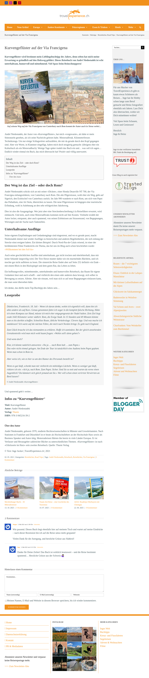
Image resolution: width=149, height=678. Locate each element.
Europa (38, 27)
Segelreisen (118, 368)
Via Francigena (88, 457)
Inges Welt (118, 357)
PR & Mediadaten (14, 646)
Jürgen (15, 524)
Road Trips (39, 457)
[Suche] (142, 47)
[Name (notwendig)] (21, 594)
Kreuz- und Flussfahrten (124, 364)
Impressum (11, 628)
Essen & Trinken (101, 27)
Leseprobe (10, 170)
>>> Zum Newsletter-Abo (125, 235)
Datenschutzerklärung (16, 634)
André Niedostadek (56, 457)
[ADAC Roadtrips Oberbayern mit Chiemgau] (89, 478)
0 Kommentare (22, 508)
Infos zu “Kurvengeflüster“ (17, 173)
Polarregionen (80, 27)
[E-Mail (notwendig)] (54, 594)
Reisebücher (29, 457)
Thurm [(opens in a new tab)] (15, 412)
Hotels (119, 27)
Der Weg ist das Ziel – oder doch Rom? (22, 163)
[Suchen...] (126, 47)
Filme (116, 375)
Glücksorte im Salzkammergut (127, 291)
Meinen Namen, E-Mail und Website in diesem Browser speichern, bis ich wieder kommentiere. (51, 600)
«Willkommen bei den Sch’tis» (19, 249)
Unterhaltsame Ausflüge (16, 166)
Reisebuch (68, 457)
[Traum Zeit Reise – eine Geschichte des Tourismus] (54, 478)
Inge (18, 547)
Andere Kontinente (57, 27)
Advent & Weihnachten (111, 642)
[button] (140, 27)
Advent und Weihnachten (125, 371)
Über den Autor (15, 177)
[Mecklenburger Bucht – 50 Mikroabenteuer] (19, 478)
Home (9, 27)
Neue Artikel (22, 27)
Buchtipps (118, 361)
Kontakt (10, 640)
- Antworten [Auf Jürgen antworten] (36, 524)
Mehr (132, 27)
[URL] (87, 594)
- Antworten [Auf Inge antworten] (39, 547)
